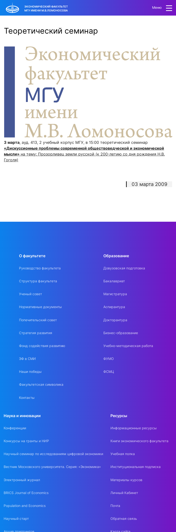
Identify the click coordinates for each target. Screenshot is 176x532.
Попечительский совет (38, 320)
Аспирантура (114, 307)
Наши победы (30, 371)
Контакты (27, 397)
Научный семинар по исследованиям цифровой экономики (53, 454)
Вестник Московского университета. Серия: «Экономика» (52, 467)
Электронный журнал (22, 480)
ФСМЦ (108, 371)
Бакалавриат (114, 281)
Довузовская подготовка (124, 268)
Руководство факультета (40, 268)
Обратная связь (123, 518)
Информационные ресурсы (133, 428)
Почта (115, 506)
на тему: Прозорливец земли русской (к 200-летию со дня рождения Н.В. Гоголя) (84, 154)
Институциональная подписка (135, 467)
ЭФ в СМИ (27, 359)
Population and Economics (25, 506)
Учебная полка (122, 454)
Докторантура (115, 320)
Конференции (15, 428)
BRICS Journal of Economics (26, 493)
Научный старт (16, 518)
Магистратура (115, 294)
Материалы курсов (126, 480)
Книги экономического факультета (139, 441)
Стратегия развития (35, 333)
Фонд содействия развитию (42, 346)
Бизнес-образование (120, 333)
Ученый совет (30, 294)
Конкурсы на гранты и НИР (26, 441)
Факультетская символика (41, 384)
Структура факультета (38, 281)
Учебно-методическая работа (128, 346)
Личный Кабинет (124, 493)
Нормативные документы (40, 307)
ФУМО (108, 359)
